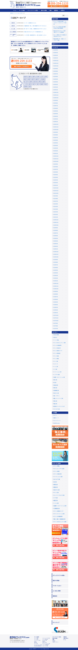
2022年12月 (56, 156)
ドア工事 (55, 369)
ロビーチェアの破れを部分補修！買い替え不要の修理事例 (60, 27)
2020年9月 (56, 227)
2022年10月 (56, 161)
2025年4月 (56, 81)
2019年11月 (56, 254)
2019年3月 (56, 275)
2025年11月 (56, 63)
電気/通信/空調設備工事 (37, 645)
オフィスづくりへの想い (33, 10)
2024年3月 (56, 116)
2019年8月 (56, 262)
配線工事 (56, 487)
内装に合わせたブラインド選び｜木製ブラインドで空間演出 (60, 31)
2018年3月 (56, 307)
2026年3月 (56, 52)
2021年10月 (56, 193)
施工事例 (54, 640)
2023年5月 (56, 142)
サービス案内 (22, 10)
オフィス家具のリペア (13, 35)
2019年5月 (56, 270)
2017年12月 (56, 315)
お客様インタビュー (56, 642)
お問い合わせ (65, 638)
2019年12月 (56, 251)
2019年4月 (56, 272)
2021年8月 (56, 198)
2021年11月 (56, 190)
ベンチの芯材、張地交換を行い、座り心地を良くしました (35, 35)
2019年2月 (56, 278)
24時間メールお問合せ (58, 6)
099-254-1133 (58, 3)
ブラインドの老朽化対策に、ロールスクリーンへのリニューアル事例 (60, 23)
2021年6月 (56, 203)
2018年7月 (56, 296)
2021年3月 (56, 211)
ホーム (14, 10)
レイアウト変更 (57, 374)
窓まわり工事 (56, 393)
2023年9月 (56, 132)
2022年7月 (56, 169)
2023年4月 (56, 145)
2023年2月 (56, 150)
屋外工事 (13, 22)
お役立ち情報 (56, 334)
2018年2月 (56, 310)
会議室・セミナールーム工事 (59, 377)
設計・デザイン (57, 395)
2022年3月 (56, 180)
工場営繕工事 (56, 508)
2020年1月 (56, 249)
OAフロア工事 (57, 479)
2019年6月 (56, 267)
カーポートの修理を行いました (30, 22)
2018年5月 (56, 302)
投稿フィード (56, 417)
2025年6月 (56, 76)
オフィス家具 (56, 471)
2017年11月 (56, 318)
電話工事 (55, 403)
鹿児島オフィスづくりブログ (59, 406)
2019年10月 (56, 256)
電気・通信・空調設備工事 (59, 519)
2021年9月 (56, 195)
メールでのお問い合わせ (60, 617)
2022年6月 (56, 172)
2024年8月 (56, 103)
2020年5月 (56, 238)
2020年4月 (56, 241)
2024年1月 (56, 121)
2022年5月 (56, 174)
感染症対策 (56, 385)
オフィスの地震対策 (57, 345)
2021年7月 (56, 201)
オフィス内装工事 (57, 348)
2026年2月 (56, 55)
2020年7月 (56, 233)
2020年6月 (56, 235)
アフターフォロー (57, 586)
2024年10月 (56, 97)
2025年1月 (56, 89)
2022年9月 (56, 164)
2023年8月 (56, 134)
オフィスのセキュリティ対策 (60, 521)
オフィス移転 (56, 358)
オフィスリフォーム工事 (59, 513)
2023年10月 (56, 129)
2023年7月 (56, 137)
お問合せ (63, 10)
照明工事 (55, 387)
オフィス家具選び (13, 31)
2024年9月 (56, 100)
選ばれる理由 (44, 10)
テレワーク (56, 364)
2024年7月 (56, 105)
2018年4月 (56, 304)
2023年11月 (56, 126)
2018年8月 (56, 294)
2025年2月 (56, 87)
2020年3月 (56, 243)
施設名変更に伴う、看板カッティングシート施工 (60, 39)
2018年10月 (56, 288)
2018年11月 (56, 286)
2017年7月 (56, 328)
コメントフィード (57, 420)
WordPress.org (56, 423)
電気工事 (55, 401)
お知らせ (55, 337)
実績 (50, 10)
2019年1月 (56, 280)
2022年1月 (56, 185)
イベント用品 (56, 340)
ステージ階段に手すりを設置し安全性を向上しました (60, 35)
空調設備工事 (56, 390)
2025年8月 (56, 71)
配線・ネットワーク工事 (58, 398)
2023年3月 (56, 148)
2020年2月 (56, 246)
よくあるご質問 (56, 591)
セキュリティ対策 (45, 645)
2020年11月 (56, 222)
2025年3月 (56, 84)
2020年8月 (56, 230)
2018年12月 (56, 283)
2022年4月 (56, 177)
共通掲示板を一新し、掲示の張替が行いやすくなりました (35, 25)
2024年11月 (56, 95)
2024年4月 (56, 113)
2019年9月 (56, 259)
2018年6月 (56, 299)
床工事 (55, 382)
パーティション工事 (58, 476)
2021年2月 (56, 214)
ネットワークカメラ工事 (59, 495)
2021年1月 (56, 217)
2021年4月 (56, 209)
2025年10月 (56, 65)
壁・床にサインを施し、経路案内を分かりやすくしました (35, 28)
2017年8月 (56, 325)
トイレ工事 (56, 366)
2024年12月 (56, 92)
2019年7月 (56, 264)
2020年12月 (56, 219)
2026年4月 (56, 50)
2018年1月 (56, 312)
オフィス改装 (56, 356)
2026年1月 (56, 58)
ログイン (55, 415)
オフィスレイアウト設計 (59, 468)
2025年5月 (56, 79)
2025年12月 (56, 60)
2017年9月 (56, 323)
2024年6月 (56, 108)
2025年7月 (56, 73)
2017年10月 (56, 320)
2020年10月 (56, 225)
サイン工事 (13, 28)
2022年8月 (56, 166)
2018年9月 (56, 291)
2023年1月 (56, 153)
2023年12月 (56, 124)
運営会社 (56, 10)
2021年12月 (56, 188)
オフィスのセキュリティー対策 (60, 342)
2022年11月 (56, 158)
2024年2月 (56, 119)
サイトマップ (65, 8)
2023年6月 (56, 140)
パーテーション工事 (57, 371)
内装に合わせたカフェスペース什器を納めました (33, 31)
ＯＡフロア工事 (57, 409)
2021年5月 (56, 206)
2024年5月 (56, 111)
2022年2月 (56, 182)
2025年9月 (56, 68)
